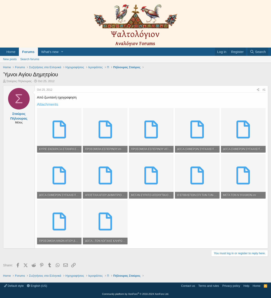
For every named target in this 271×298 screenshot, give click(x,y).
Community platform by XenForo (135, 294)
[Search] (258, 52)
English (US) (37, 285)
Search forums (29, 59)
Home (11, 52)
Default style (14, 285)
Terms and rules (208, 285)
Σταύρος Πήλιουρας (19, 81)
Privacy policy (231, 285)
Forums (28, 52)
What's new (50, 52)
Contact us (188, 285)
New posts (10, 59)
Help (246, 285)
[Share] (258, 89)
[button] (62, 52)
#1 (263, 89)
